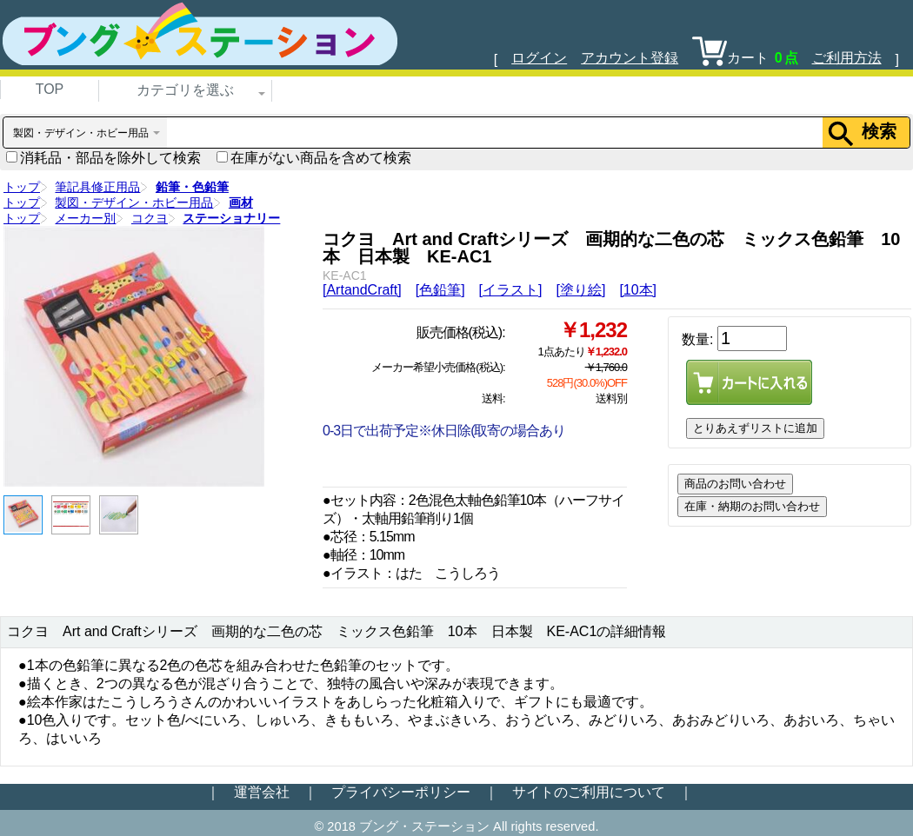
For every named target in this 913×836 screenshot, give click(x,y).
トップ (21, 187)
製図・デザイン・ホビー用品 (134, 202)
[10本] (637, 289)
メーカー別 (85, 218)
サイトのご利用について (588, 792)
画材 (241, 202)
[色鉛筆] (440, 289)
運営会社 (262, 792)
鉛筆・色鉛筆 (192, 187)
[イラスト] (511, 289)
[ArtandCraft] (362, 289)
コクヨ (149, 218)
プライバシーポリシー (400, 792)
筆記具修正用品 (97, 187)
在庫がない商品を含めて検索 (314, 157)
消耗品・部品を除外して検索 (103, 157)
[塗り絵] (580, 289)
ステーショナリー (231, 218)
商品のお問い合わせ (735, 483)
